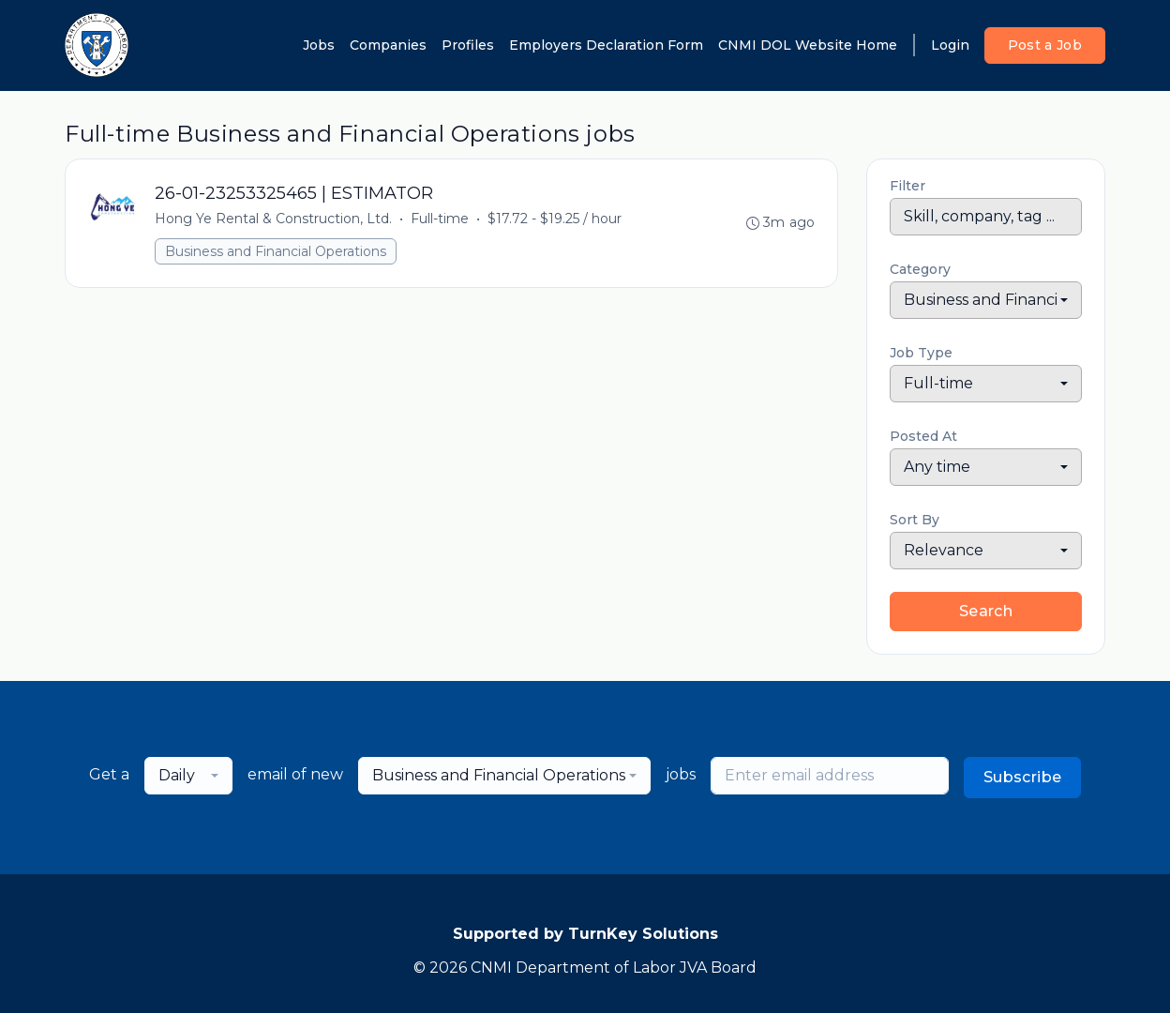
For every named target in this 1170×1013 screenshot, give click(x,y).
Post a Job (1045, 45)
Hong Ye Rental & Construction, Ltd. (274, 219)
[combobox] (986, 300)
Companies (388, 45)
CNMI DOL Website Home (807, 45)
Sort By (914, 519)
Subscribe (1022, 777)
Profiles (468, 45)
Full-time (441, 219)
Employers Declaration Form (606, 45)
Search (985, 611)
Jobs (319, 45)
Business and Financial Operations (276, 252)
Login (950, 45)
